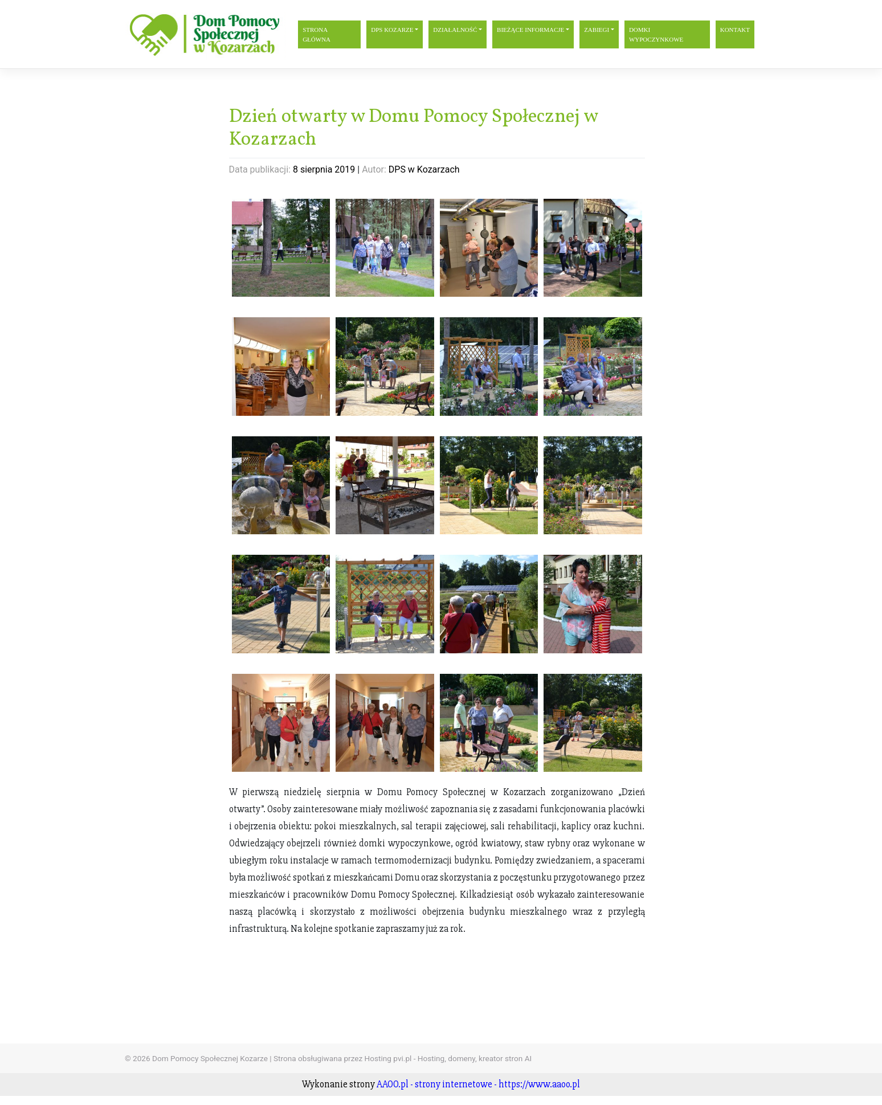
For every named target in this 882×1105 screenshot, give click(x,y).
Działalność (455, 29)
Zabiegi (596, 29)
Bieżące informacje (530, 29)
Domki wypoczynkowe (656, 34)
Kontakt (735, 29)
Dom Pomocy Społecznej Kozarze (210, 1058)
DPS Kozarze (392, 29)
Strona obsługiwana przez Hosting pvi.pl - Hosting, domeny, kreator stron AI (402, 1058)
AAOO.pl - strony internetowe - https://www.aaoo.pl (478, 1084)
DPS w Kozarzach (424, 169)
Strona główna (316, 34)
